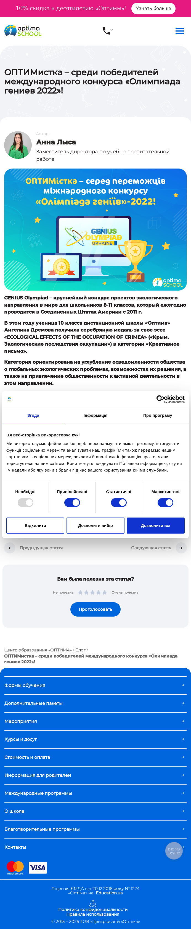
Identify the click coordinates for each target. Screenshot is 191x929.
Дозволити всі (155, 525)
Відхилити (35, 525)
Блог (80, 650)
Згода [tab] (33, 415)
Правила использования (92, 914)
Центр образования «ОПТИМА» (38, 650)
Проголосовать (95, 609)
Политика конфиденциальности (93, 909)
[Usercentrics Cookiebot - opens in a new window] (160, 399)
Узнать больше (153, 8)
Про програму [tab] (157, 415)
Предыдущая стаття (41, 547)
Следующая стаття (151, 547)
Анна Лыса (56, 142)
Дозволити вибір (95, 525)
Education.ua (109, 893)
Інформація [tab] (96, 415)
